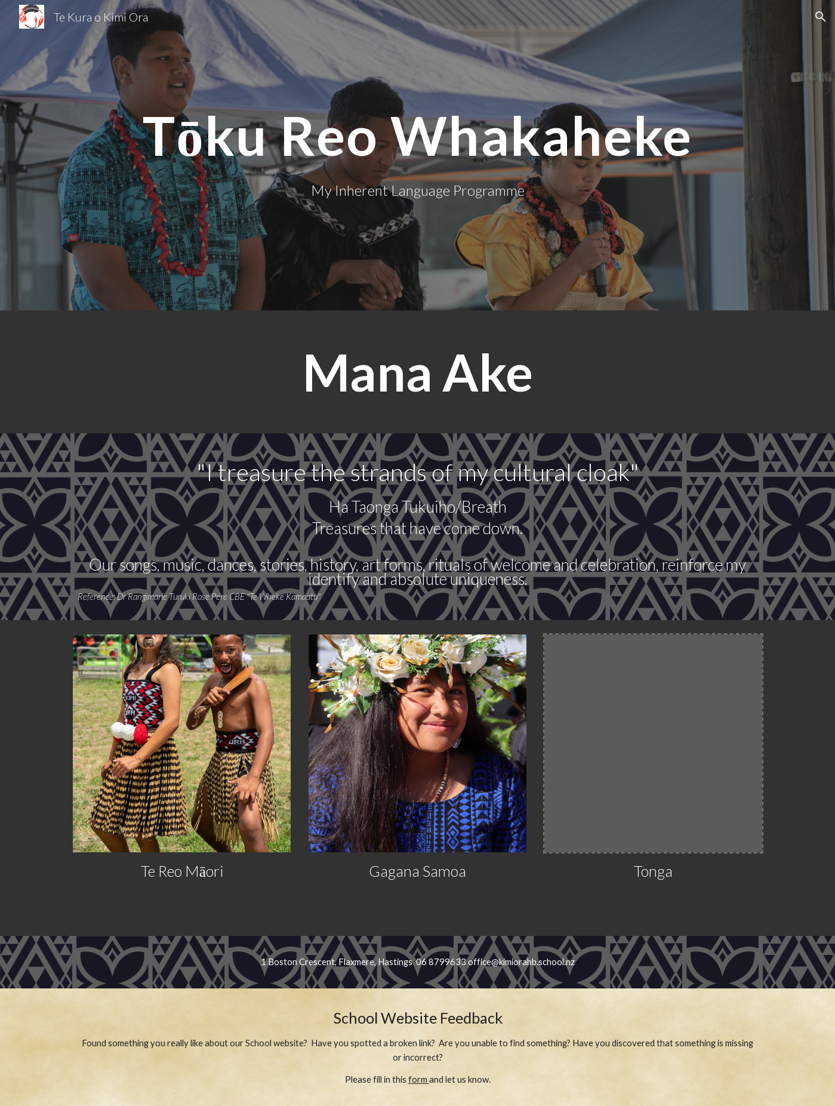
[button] (820, 16)
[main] (417, 135)
